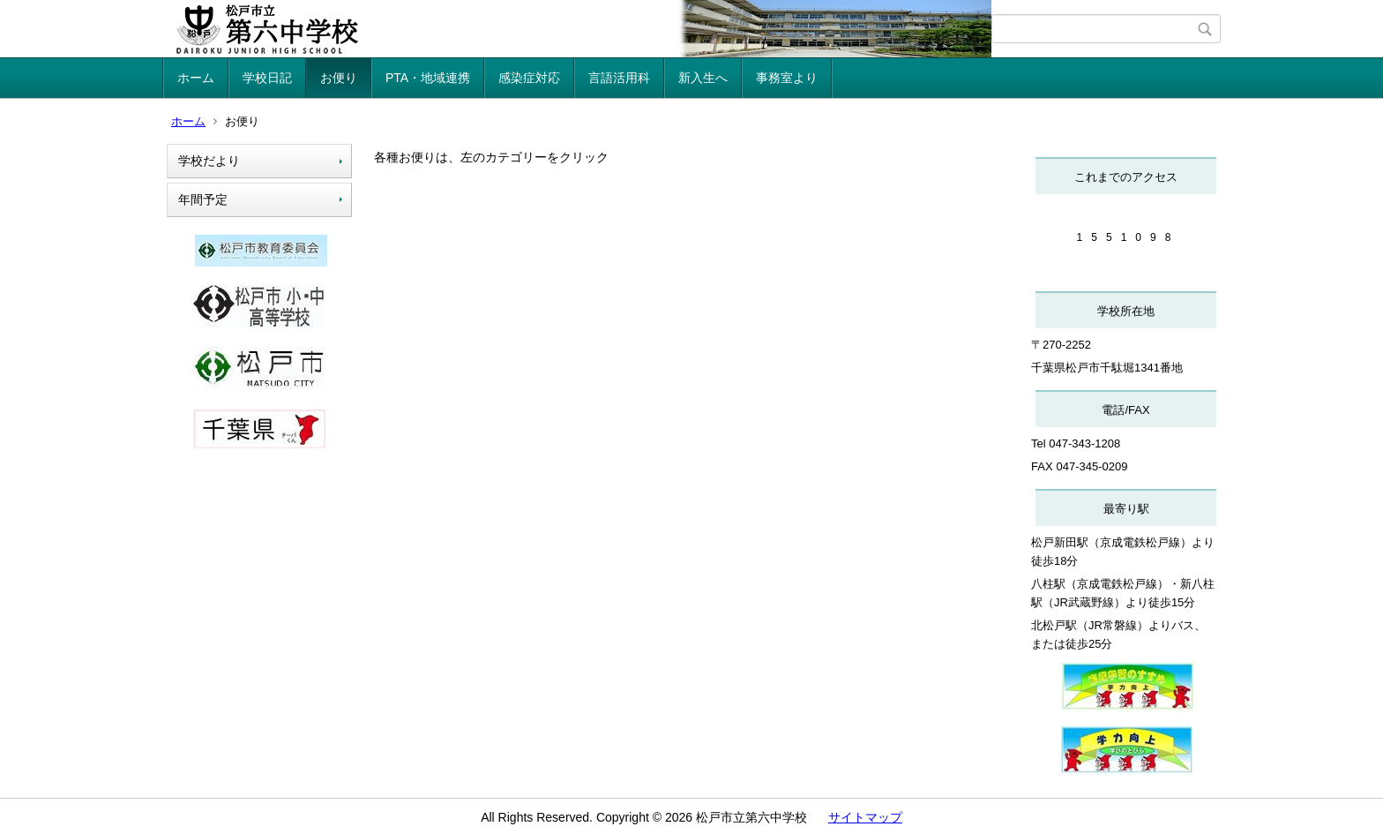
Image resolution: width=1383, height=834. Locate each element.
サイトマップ (865, 817)
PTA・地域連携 (427, 78)
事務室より (787, 78)
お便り (338, 78)
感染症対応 (529, 78)
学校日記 (267, 78)
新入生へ (703, 78)
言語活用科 (619, 78)
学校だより (209, 161)
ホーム (195, 78)
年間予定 (203, 199)
